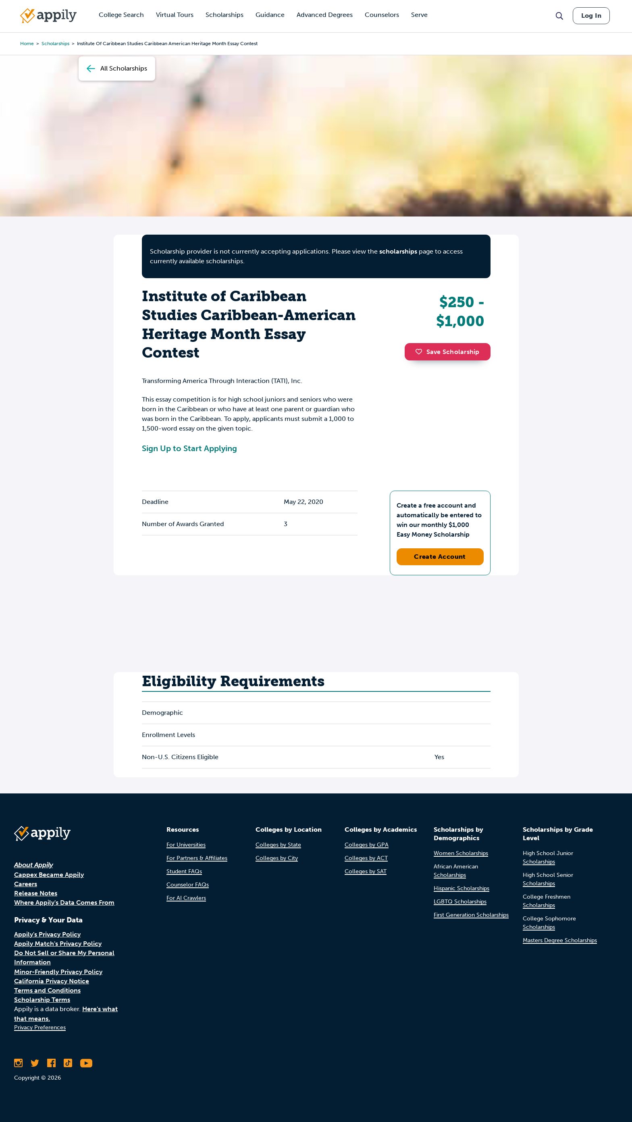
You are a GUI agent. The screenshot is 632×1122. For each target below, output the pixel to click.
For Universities (186, 844)
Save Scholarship (447, 352)
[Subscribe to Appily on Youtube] (86, 1063)
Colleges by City (277, 858)
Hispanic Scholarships (461, 888)
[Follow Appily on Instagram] (18, 1063)
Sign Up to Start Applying (189, 448)
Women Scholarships (461, 853)
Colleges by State (278, 844)
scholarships (55, 43)
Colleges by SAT (366, 871)
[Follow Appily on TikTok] (68, 1063)
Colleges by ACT (366, 858)
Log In (591, 15)
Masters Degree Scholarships (560, 940)
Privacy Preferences (40, 1027)
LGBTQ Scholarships (460, 901)
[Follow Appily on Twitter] (35, 1063)
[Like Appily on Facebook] (51, 1063)
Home (27, 43)
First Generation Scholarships (471, 915)
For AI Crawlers (186, 898)
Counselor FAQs (187, 884)
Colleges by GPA (367, 844)
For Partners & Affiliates (196, 858)
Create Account (440, 556)
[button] (421, 351)
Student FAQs (184, 871)
